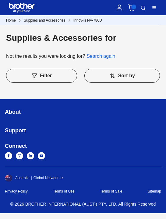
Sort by (122, 76)
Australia (17, 178)
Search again (101, 56)
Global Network (46, 178)
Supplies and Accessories (44, 20)
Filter (41, 76)
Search (143, 8)
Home (11, 20)
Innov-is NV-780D (87, 20)
